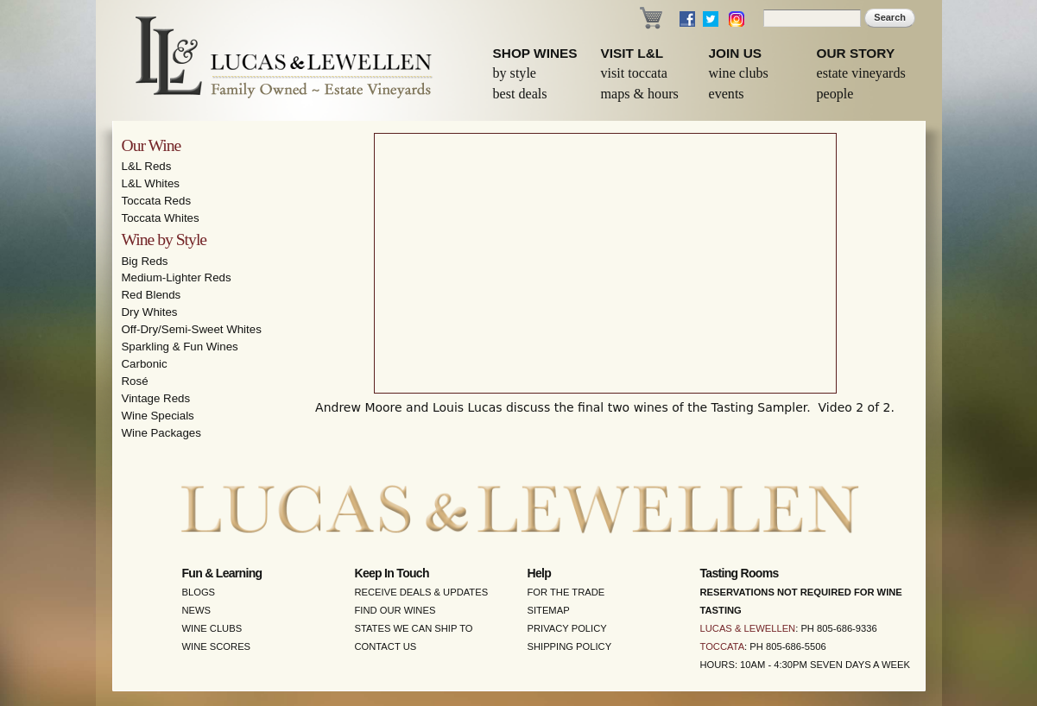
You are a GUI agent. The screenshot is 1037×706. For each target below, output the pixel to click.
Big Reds (145, 261)
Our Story (856, 53)
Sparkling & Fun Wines (180, 346)
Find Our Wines (395, 610)
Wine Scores (216, 646)
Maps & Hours (640, 93)
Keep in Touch (392, 573)
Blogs (199, 592)
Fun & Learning (222, 573)
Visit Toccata (634, 73)
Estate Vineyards (861, 73)
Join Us (735, 53)
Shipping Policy (570, 646)
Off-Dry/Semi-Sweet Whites (192, 329)
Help (540, 573)
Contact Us (386, 646)
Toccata (722, 646)
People (835, 93)
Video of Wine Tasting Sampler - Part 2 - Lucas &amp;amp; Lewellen (605, 263)
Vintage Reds (156, 398)
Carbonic (145, 363)
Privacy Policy (567, 628)
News (197, 610)
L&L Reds (147, 166)
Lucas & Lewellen (748, 628)
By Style (515, 73)
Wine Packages (161, 432)
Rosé (135, 381)
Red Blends (151, 294)
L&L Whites (151, 183)
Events (726, 93)
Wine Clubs (738, 73)
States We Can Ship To (414, 628)
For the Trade (566, 592)
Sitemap (549, 610)
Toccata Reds (157, 200)
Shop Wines (535, 53)
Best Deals (520, 93)
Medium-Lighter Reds (176, 277)
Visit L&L (632, 53)
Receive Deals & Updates (422, 592)
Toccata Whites (160, 217)
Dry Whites (150, 312)
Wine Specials (158, 415)
